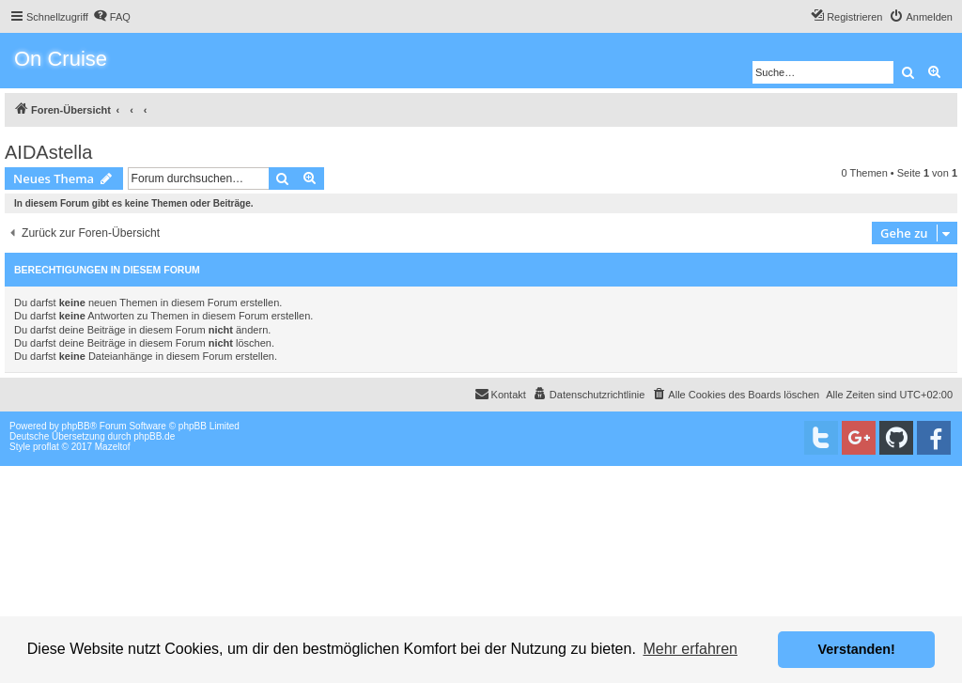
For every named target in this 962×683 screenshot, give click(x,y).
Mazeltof (113, 447)
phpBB (76, 426)
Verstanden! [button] (856, 649)
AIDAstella (48, 152)
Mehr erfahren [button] (690, 649)
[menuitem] (112, 17)
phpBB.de (154, 436)
